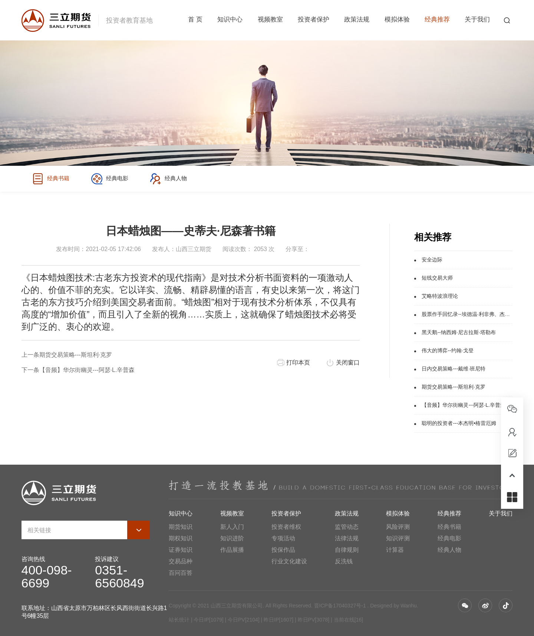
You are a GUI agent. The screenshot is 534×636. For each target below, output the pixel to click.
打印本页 (298, 362)
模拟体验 (397, 20)
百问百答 (180, 573)
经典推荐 (437, 20)
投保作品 (283, 550)
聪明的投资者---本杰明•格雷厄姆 (459, 423)
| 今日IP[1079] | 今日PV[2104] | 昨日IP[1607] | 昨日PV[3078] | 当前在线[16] (276, 620)
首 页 (195, 20)
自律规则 (347, 550)
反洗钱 (344, 561)
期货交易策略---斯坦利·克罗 (453, 387)
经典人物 (174, 179)
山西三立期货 (193, 249)
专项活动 (283, 538)
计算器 (395, 550)
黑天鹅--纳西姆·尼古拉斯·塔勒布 (458, 332)
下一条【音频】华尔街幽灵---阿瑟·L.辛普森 (78, 370)
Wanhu (408, 606)
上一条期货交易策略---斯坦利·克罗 (67, 355)
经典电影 (112, 179)
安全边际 (432, 260)
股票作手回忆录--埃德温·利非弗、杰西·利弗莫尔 (477, 314)
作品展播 (232, 550)
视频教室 (270, 20)
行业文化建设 (289, 561)
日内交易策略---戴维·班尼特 (453, 369)
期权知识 (180, 538)
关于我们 (477, 20)
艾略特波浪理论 (440, 296)
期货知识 (180, 527)
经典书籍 (51, 179)
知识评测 (398, 538)
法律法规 (347, 538)
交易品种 (180, 561)
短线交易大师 (437, 278)
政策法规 (356, 20)
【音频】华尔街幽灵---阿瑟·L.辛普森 (463, 405)
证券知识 (180, 550)
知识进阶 (232, 538)
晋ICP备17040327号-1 (340, 606)
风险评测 (398, 527)
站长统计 (179, 620)
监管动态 (347, 527)
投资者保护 (313, 20)
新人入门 (232, 527)
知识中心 (230, 20)
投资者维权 (286, 527)
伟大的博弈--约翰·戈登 (447, 350)
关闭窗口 (348, 362)
